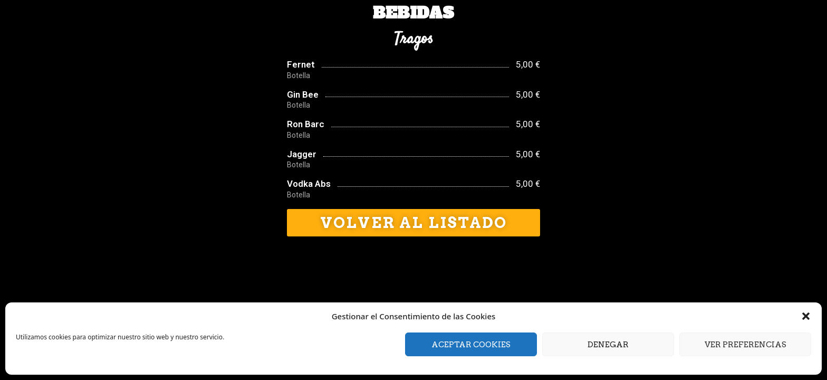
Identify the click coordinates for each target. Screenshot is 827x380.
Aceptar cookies (471, 344)
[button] (806, 316)
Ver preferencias (745, 344)
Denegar (608, 344)
